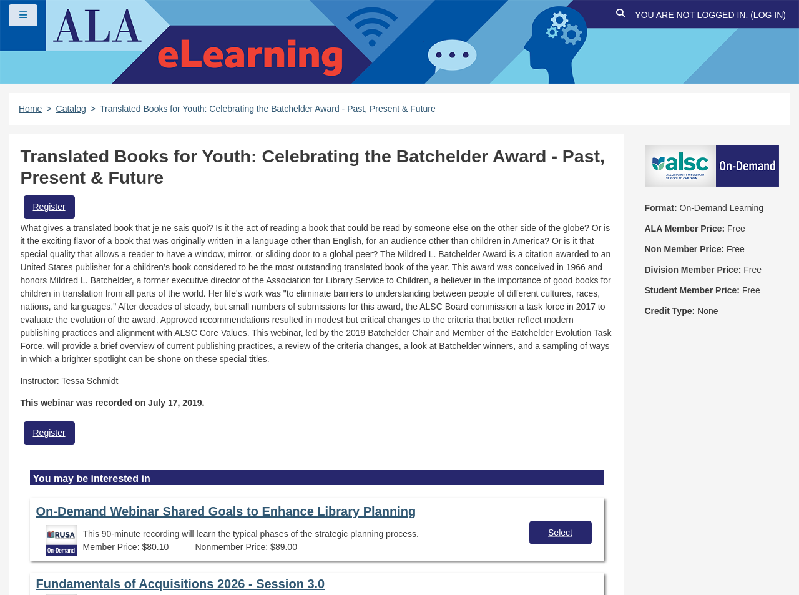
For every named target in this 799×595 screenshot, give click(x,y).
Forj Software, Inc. (162, 566)
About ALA (268, 541)
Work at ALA (192, 541)
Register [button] (49, 207)
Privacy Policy (318, 519)
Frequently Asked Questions (90, 519)
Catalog (71, 109)
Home (30, 109)
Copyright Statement (219, 519)
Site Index (51, 541)
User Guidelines (408, 519)
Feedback (119, 541)
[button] (620, 15)
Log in (768, 15)
